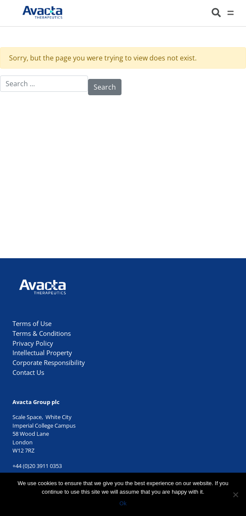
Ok (123, 503)
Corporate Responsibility (48, 362)
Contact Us (28, 372)
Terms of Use (32, 323)
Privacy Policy (32, 343)
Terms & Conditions (41, 333)
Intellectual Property (42, 352)
